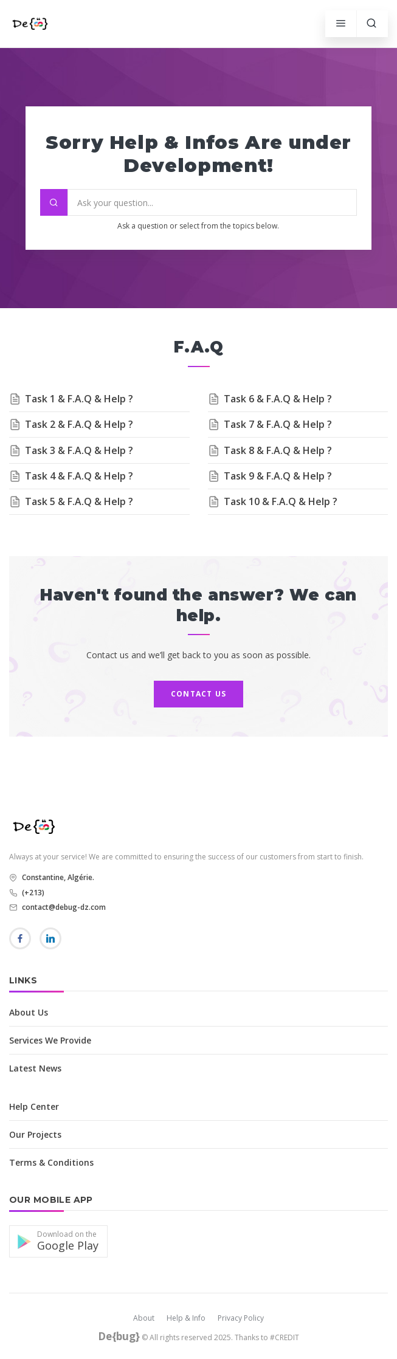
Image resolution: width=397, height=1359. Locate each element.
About (143, 1318)
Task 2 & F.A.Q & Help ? (79, 424)
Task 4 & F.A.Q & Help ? (79, 476)
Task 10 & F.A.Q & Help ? (280, 501)
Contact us (198, 694)
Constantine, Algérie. (57, 877)
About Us (28, 1012)
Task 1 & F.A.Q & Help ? (79, 398)
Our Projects (35, 1134)
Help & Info (186, 1318)
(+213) (32, 892)
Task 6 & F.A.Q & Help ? (278, 398)
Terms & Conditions (51, 1162)
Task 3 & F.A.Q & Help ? (79, 450)
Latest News (35, 1068)
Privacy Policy (241, 1318)
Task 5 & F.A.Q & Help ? (79, 501)
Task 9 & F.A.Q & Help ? (278, 476)
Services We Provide (50, 1040)
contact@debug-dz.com (63, 907)
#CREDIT (284, 1337)
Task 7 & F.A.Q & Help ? (278, 424)
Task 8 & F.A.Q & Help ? (278, 450)
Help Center (34, 1106)
